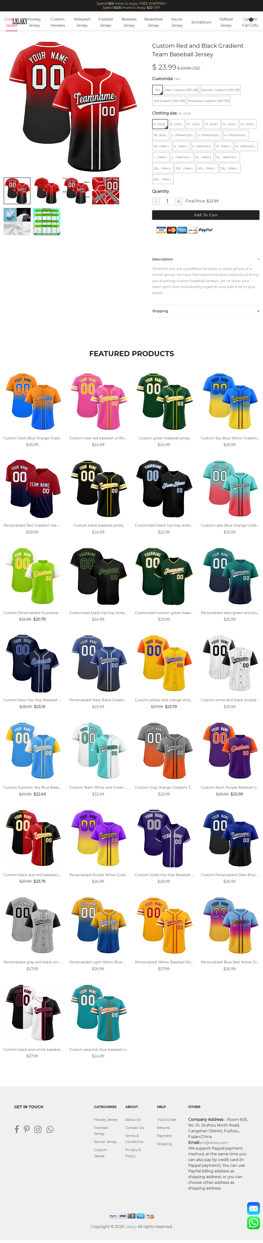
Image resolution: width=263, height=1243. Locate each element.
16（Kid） (248, 124)
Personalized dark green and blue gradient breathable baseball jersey (230, 614)
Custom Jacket (12, 22)
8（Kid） (176, 124)
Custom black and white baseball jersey (33, 1052)
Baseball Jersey (129, 22)
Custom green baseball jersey (164, 439)
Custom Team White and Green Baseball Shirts (98, 789)
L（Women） (182, 157)
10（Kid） (194, 124)
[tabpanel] (71, 107)
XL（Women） (227, 157)
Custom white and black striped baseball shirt (230, 701)
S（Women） (202, 146)
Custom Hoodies (58, 22)
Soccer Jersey (177, 22)
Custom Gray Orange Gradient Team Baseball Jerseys (164, 789)
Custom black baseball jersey (98, 526)
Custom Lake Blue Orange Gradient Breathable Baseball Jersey (230, 526)
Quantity (160, 191)
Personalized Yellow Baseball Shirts (164, 964)
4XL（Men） (207, 168)
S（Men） (181, 146)
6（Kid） (161, 125)
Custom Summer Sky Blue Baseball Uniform (33, 789)
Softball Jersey (226, 22)
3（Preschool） (209, 135)
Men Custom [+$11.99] (181, 90)
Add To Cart (206, 215)
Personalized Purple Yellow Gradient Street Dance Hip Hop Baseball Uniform (98, 876)
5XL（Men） (230, 168)
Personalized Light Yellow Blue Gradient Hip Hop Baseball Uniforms (98, 964)
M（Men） (224, 146)
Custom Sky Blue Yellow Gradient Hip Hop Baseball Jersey (230, 439)
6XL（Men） (163, 179)
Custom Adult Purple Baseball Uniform (230, 789)
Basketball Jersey (153, 22)
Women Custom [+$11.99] (220, 90)
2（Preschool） (182, 135)
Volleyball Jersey (82, 22)
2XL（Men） (163, 168)
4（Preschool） (236, 135)
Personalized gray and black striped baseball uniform (33, 964)
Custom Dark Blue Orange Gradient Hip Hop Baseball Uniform (33, 439)
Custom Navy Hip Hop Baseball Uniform (33, 701)
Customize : (166, 79)
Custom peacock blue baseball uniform (98, 1052)
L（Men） (161, 157)
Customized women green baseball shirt (164, 614)
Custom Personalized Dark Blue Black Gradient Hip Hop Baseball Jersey (230, 876)
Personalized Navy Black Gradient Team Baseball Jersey (98, 701)
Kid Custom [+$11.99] (169, 101)
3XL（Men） (185, 168)
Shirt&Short (201, 22)
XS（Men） (162, 146)
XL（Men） (204, 157)
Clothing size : (172, 113)
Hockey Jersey (34, 22)
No (158, 91)
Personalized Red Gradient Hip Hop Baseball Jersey (33, 526)
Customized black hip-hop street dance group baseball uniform (98, 614)
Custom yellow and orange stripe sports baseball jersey (164, 701)
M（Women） (246, 146)
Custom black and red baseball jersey (33, 876)
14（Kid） (230, 124)
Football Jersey (106, 22)
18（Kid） (161, 135)
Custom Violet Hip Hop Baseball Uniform (164, 876)
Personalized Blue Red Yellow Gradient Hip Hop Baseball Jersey (230, 964)
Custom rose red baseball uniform (98, 439)
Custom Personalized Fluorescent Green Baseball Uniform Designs (33, 614)
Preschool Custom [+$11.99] (208, 101)
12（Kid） (212, 124)
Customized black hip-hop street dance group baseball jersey (164, 526)
